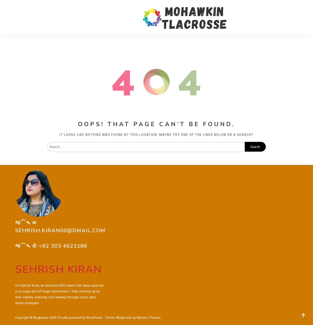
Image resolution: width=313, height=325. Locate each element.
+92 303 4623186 (63, 245)
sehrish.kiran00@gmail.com (60, 230)
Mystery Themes (149, 318)
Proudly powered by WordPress (80, 318)
